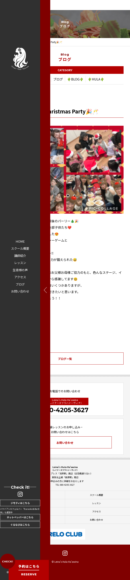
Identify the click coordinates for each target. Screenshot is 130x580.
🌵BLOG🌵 (75, 79)
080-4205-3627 (64, 410)
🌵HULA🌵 (96, 79)
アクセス (20, 277)
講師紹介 (20, 255)
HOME (20, 241)
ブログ (20, 284)
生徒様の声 (20, 270)
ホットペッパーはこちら (20, 517)
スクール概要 (20, 248)
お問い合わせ (20, 291)
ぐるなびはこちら (20, 524)
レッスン (20, 263)
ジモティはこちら (20, 503)
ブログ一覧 (65, 359)
